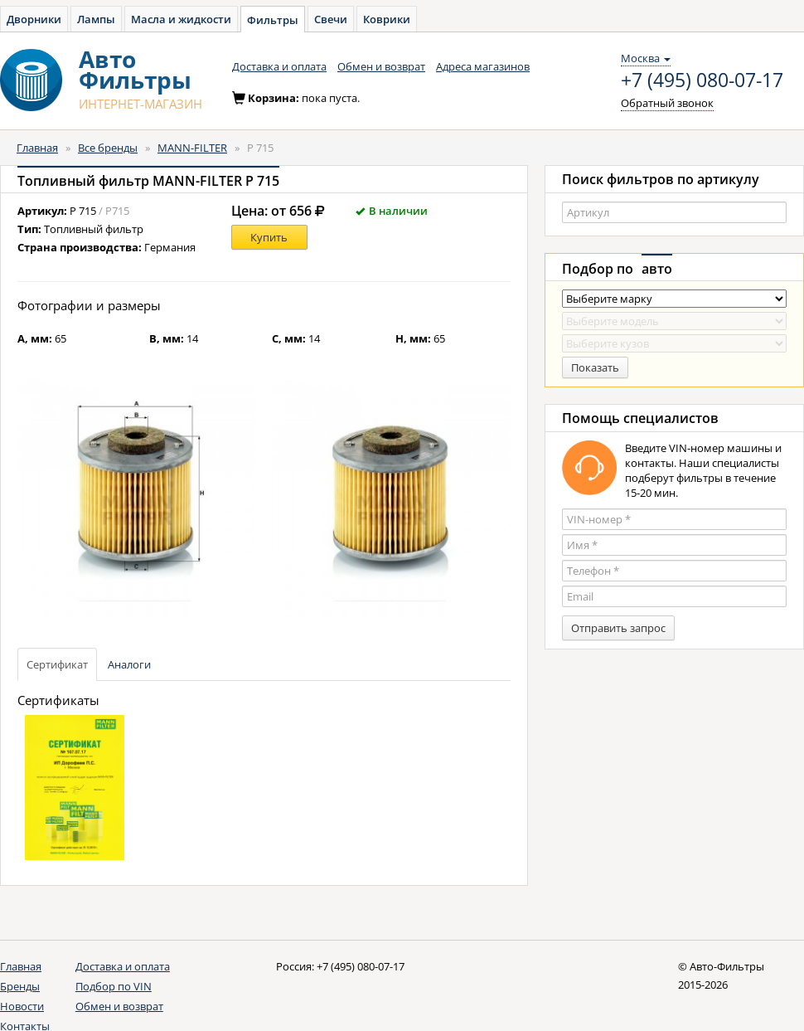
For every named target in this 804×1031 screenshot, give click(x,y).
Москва (646, 58)
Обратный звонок (667, 102)
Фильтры (272, 19)
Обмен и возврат (381, 66)
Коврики (386, 19)
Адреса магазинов (483, 66)
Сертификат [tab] (57, 664)
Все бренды (108, 147)
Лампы (96, 19)
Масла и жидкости (181, 19)
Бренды (20, 986)
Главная (37, 147)
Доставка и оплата (279, 66)
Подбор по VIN (113, 986)
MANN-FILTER (192, 147)
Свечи (330, 19)
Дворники (34, 19)
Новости (22, 1006)
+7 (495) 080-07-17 (702, 80)
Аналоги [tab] (129, 664)
